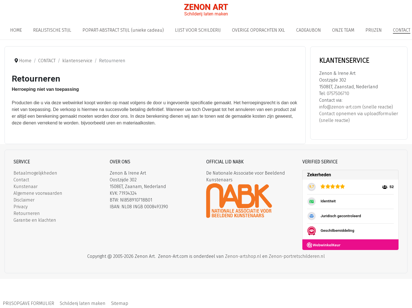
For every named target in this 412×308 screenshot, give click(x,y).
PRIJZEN (373, 30)
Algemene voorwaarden (37, 193)
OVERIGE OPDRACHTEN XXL (258, 30)
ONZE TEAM (343, 30)
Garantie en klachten (34, 220)
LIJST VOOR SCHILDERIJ (198, 30)
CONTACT (401, 30)
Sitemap (119, 303)
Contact (21, 179)
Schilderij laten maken (82, 303)
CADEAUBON (308, 30)
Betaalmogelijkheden (35, 173)
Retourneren (26, 213)
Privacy (20, 206)
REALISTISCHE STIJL (52, 30)
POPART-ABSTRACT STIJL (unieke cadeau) (123, 30)
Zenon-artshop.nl (243, 256)
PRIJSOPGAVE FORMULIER (28, 303)
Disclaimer (23, 200)
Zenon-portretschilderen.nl (297, 256)
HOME (16, 30)
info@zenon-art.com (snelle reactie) (356, 107)
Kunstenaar (25, 186)
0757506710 (338, 93)
